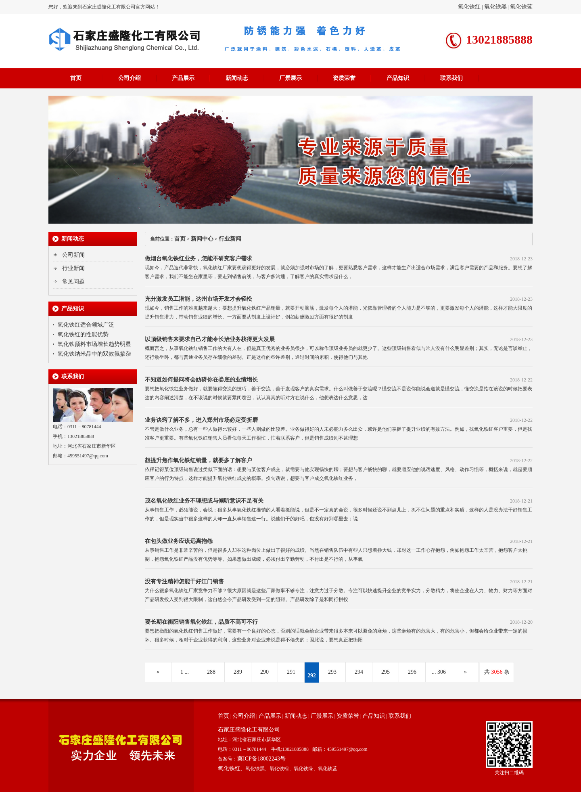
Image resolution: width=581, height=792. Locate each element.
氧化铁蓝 (521, 7)
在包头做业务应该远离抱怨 (179, 541)
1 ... (184, 672)
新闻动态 (237, 78)
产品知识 (398, 78)
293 (332, 672)
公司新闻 (73, 255)
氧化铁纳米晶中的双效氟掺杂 (94, 354)
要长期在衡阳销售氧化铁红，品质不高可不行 (201, 622)
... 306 (439, 672)
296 (412, 672)
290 (264, 672)
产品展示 (183, 78)
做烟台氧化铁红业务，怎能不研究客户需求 (198, 259)
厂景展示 (290, 78)
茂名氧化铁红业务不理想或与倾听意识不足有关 (204, 501)
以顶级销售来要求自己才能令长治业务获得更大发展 (210, 339)
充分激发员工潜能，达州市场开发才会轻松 (198, 299)
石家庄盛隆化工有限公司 (249, 730)
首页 (76, 78)
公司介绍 (129, 78)
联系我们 (451, 78)
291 (291, 672)
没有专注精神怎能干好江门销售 (184, 581)
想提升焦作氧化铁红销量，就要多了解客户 (198, 460)
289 (238, 672)
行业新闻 (73, 268)
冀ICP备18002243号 (261, 759)
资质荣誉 (344, 78)
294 (359, 672)
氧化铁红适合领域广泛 (86, 325)
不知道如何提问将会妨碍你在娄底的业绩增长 (201, 380)
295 (385, 672)
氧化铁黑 (495, 7)
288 (211, 672)
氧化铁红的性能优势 (83, 334)
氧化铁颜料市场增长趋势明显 (94, 344)
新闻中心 (202, 239)
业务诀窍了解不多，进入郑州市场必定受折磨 (201, 420)
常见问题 (73, 282)
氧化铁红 (469, 7)
